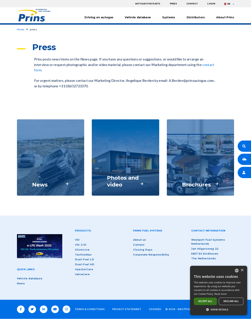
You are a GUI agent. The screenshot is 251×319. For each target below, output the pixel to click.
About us (139, 239)
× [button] (242, 270)
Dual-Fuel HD (84, 264)
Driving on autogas (99, 17)
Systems (168, 17)
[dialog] (218, 290)
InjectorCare (84, 269)
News (21, 283)
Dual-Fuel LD (84, 259)
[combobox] (237, 270)
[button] (218, 309)
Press (173, 3)
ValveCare (82, 274)
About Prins (225, 17)
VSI (77, 239)
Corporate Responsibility (151, 254)
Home (20, 29)
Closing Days (143, 249)
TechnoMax (83, 254)
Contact (192, 3)
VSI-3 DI (80, 244)
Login (211, 3)
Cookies (155, 309)
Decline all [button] (231, 301)
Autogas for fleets (147, 3)
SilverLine (82, 249)
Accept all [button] (205, 301)
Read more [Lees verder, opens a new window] (220, 294)
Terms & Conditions (90, 309)
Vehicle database (138, 17)
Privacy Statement (126, 309)
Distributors (196, 17)
